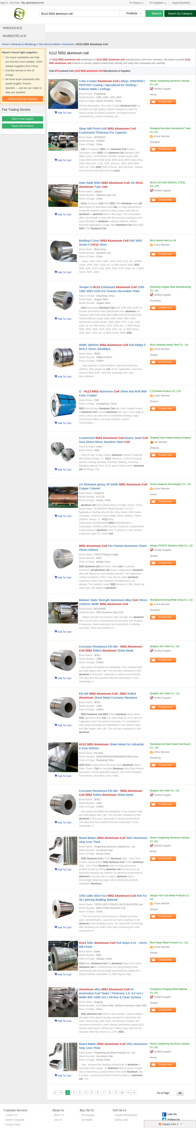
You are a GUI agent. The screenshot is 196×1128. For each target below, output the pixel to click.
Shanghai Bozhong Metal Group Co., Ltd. (171, 599)
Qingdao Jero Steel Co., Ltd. (165, 646)
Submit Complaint (15, 1119)
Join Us (58, 1119)
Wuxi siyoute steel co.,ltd (163, 240)
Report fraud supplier (22, 118)
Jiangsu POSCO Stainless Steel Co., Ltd (171, 545)
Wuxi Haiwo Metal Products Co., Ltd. (169, 942)
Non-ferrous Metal (49, 44)
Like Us (172, 1114)
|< (55, 1092)
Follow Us (173, 1119)
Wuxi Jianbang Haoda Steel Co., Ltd (169, 344)
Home (5, 44)
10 (122, 1092)
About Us (58, 1110)
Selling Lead (121, 1119)
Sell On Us (120, 1110)
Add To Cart (64, 112)
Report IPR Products (22, 126)
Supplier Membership (126, 1115)
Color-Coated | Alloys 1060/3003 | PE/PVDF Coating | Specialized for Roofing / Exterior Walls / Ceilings (112, 85)
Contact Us (11, 1115)
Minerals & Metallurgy (23, 44)
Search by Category (180, 13)
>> (128, 1092)
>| (134, 1092)
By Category (88, 1115)
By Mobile (87, 1119)
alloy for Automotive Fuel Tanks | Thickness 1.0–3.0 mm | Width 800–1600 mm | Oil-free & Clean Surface (111, 993)
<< (61, 1092)
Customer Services (15, 1110)
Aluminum (68, 44)
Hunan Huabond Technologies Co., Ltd (170, 484)
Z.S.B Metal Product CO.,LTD (165, 391)
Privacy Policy (13, 1124)
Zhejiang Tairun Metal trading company (170, 437)
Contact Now (165, 101)
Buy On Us (87, 1110)
